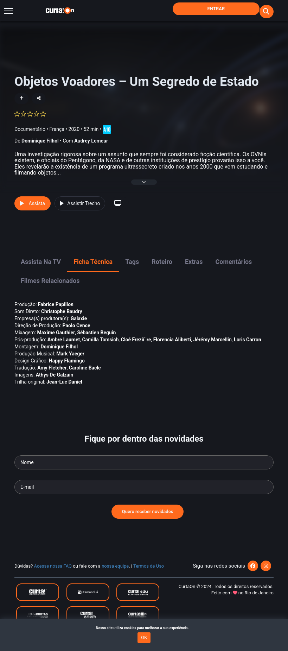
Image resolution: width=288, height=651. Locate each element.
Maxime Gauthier (56, 338)
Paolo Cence (76, 331)
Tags (132, 268)
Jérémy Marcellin (212, 345)
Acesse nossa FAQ (53, 572)
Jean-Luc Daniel (64, 388)
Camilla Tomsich (100, 345)
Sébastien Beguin (96, 338)
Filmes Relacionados (50, 287)
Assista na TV (41, 268)
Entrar (216, 8)
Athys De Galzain (54, 381)
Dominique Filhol (40, 141)
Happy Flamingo (67, 366)
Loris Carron (247, 345)
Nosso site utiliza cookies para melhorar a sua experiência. (144, 628)
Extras (194, 268)
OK (144, 637)
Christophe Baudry (61, 317)
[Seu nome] (144, 469)
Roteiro (162, 268)
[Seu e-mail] (144, 493)
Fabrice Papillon (55, 310)
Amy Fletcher (51, 374)
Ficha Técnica (93, 268)
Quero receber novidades (147, 517)
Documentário (29, 129)
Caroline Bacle (85, 374)
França (57, 129)
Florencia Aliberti (172, 345)
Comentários (233, 268)
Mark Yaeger (70, 359)
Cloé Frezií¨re (136, 345)
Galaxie (79, 324)
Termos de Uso (148, 572)
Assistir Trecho (80, 210)
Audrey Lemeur (91, 141)
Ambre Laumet (63, 345)
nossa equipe (115, 572)
